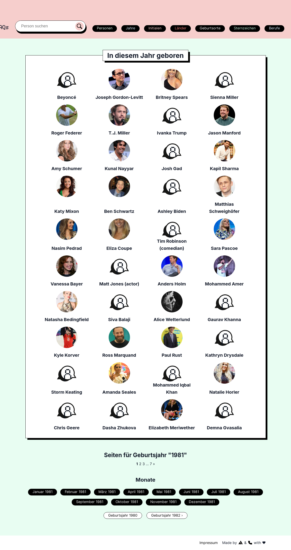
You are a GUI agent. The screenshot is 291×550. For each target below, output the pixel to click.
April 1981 (136, 491)
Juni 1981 (191, 491)
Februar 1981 (76, 491)
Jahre (130, 28)
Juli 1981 (218, 491)
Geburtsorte (210, 28)
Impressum (208, 542)
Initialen (154, 28)
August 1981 (247, 491)
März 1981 (107, 491)
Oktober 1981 (127, 501)
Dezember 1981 (201, 501)
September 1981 (90, 501)
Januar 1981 (43, 491)
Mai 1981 (164, 491)
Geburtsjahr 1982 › (166, 515)
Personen (104, 28)
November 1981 (163, 501)
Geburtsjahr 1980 (123, 515)
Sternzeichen (244, 28)
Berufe (274, 28)
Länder (180, 28)
